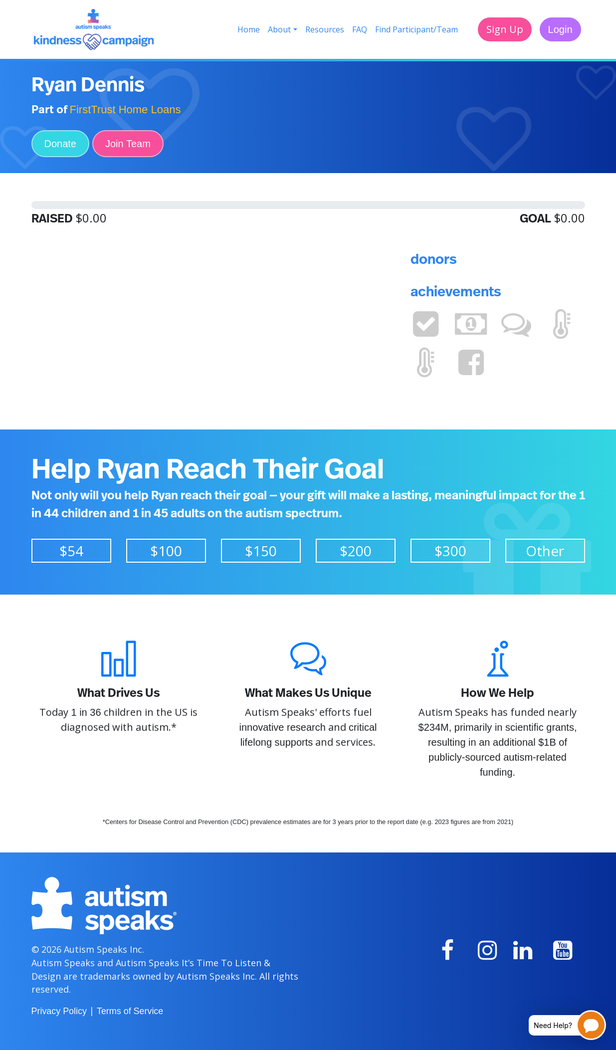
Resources (324, 29)
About (279, 29)
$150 (261, 550)
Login (560, 29)
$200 (356, 550)
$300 (450, 550)
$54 (71, 550)
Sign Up (504, 29)
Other (545, 550)
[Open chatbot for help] (560, 1025)
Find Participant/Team (416, 29)
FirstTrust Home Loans (125, 109)
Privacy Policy (59, 1011)
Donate (60, 143)
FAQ (359, 29)
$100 (166, 550)
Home (248, 29)
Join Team (128, 143)
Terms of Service (130, 1011)
